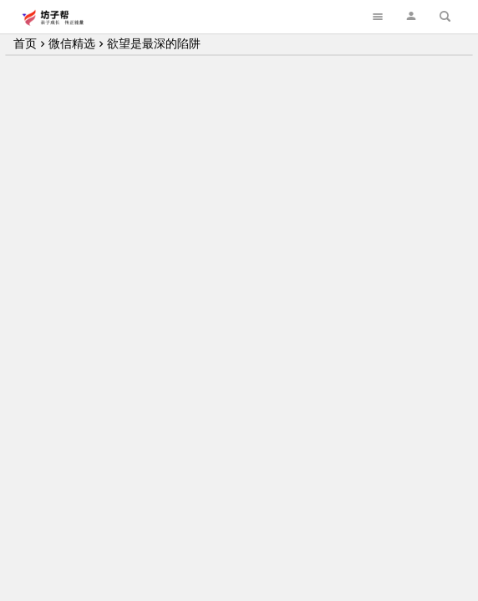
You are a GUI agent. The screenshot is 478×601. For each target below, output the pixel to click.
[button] (411, 16)
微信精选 (71, 43)
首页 (25, 43)
